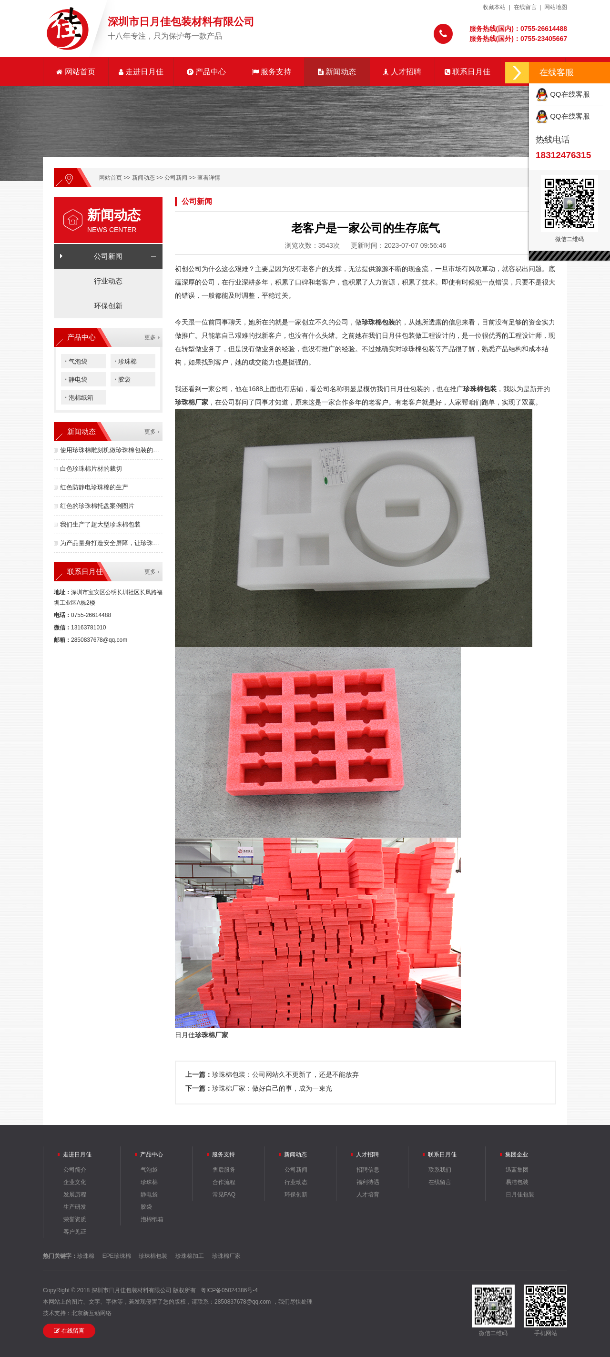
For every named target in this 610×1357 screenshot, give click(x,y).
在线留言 (525, 7)
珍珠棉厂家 (191, 402)
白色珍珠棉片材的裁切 (91, 468)
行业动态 (108, 281)
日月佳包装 (520, 1194)
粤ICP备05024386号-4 (229, 1290)
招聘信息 (367, 1169)
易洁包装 (517, 1182)
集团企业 (516, 1154)
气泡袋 (76, 361)
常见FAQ (224, 1194)
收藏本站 (494, 7)
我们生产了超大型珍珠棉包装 (100, 524)
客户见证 (74, 1231)
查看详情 (208, 177)
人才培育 (367, 1194)
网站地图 (555, 7)
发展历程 (74, 1194)
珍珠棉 (125, 361)
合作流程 (224, 1182)
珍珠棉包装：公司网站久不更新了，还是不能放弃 (285, 1074)
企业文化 (74, 1182)
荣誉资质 (74, 1219)
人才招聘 (402, 72)
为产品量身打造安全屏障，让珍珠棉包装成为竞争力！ (111, 543)
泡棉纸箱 (79, 397)
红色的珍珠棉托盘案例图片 (97, 505)
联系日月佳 (467, 72)
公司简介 (74, 1169)
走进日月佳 (141, 72)
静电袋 (76, 379)
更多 (150, 337)
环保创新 (108, 306)
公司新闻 (175, 177)
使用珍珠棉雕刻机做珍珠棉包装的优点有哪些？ (111, 450)
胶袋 (122, 379)
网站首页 (75, 72)
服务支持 (271, 72)
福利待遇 (367, 1182)
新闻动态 (337, 72)
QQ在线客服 (563, 94)
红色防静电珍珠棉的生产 (94, 487)
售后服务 (224, 1169)
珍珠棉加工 (189, 1256)
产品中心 (206, 72)
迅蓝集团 (517, 1169)
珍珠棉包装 (153, 1256)
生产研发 (74, 1207)
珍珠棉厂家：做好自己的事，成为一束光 (272, 1088)
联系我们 (439, 1169)
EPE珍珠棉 (116, 1256)
